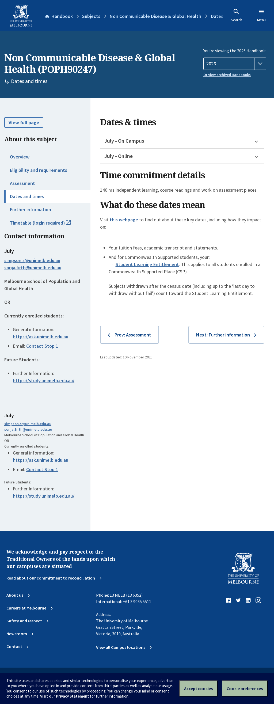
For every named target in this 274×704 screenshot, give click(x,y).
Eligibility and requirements (38, 170)
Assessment (22, 183)
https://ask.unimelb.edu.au (40, 337)
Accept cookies (198, 688)
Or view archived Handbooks (227, 74)
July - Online (118, 156)
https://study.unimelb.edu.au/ (43, 380)
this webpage (124, 220)
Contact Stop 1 (42, 346)
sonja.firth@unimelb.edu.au (32, 267)
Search (236, 15)
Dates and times (27, 196)
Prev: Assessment (133, 335)
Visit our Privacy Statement (64, 696)
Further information (30, 209)
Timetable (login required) (46, 225)
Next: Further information (223, 335)
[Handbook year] (235, 64)
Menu (261, 15)
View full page (24, 122)
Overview (19, 157)
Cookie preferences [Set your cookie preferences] (245, 688)
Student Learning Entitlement (147, 264)
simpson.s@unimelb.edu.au (32, 260)
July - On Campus (124, 140)
